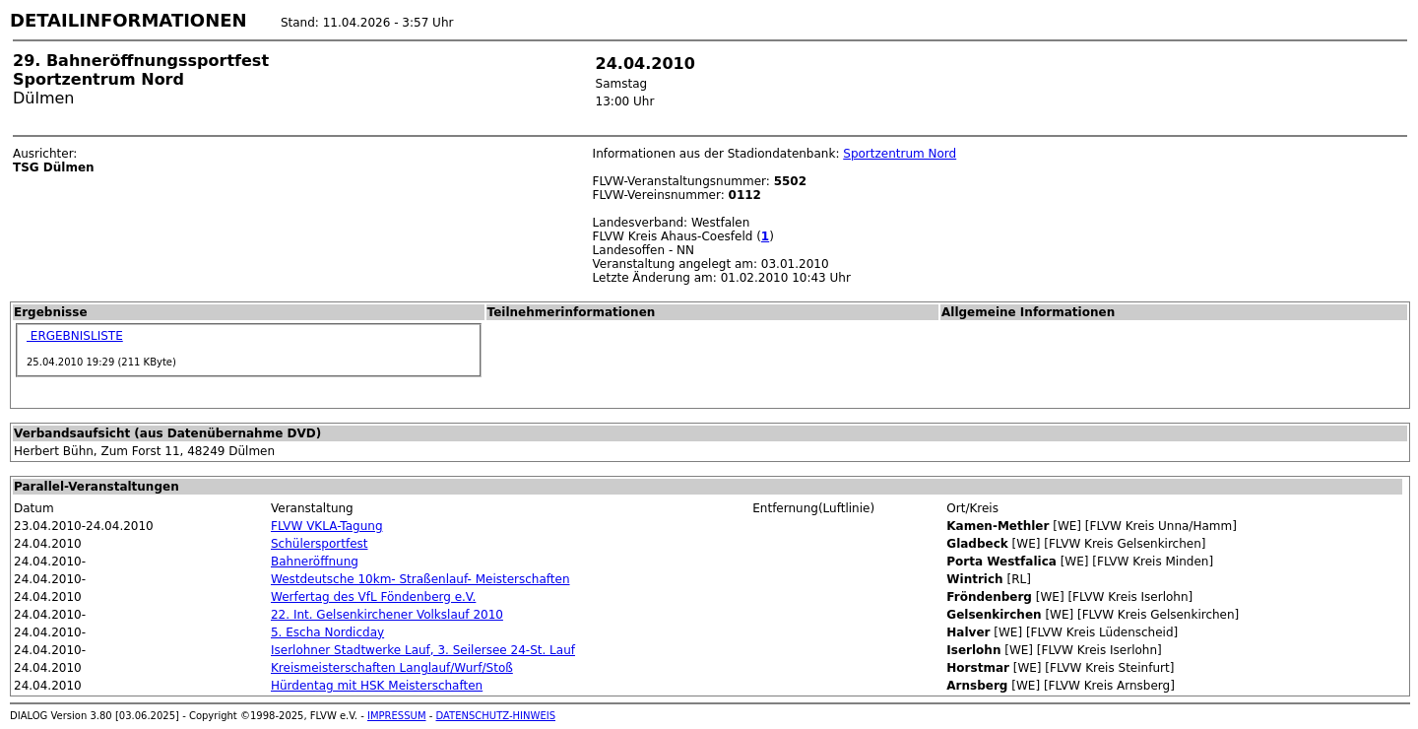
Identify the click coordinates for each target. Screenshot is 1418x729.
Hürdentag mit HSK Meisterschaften (377, 686)
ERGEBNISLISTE (75, 336)
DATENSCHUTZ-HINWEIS (496, 715)
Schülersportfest (319, 544)
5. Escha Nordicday (327, 632)
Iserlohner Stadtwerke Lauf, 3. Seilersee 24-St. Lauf (423, 650)
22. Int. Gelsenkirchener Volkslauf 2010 (387, 615)
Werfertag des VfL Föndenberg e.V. (373, 597)
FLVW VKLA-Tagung (327, 526)
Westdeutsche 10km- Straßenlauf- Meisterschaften (420, 579)
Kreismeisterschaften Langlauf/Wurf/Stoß (392, 668)
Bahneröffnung (314, 561)
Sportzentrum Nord (899, 154)
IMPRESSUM (396, 715)
